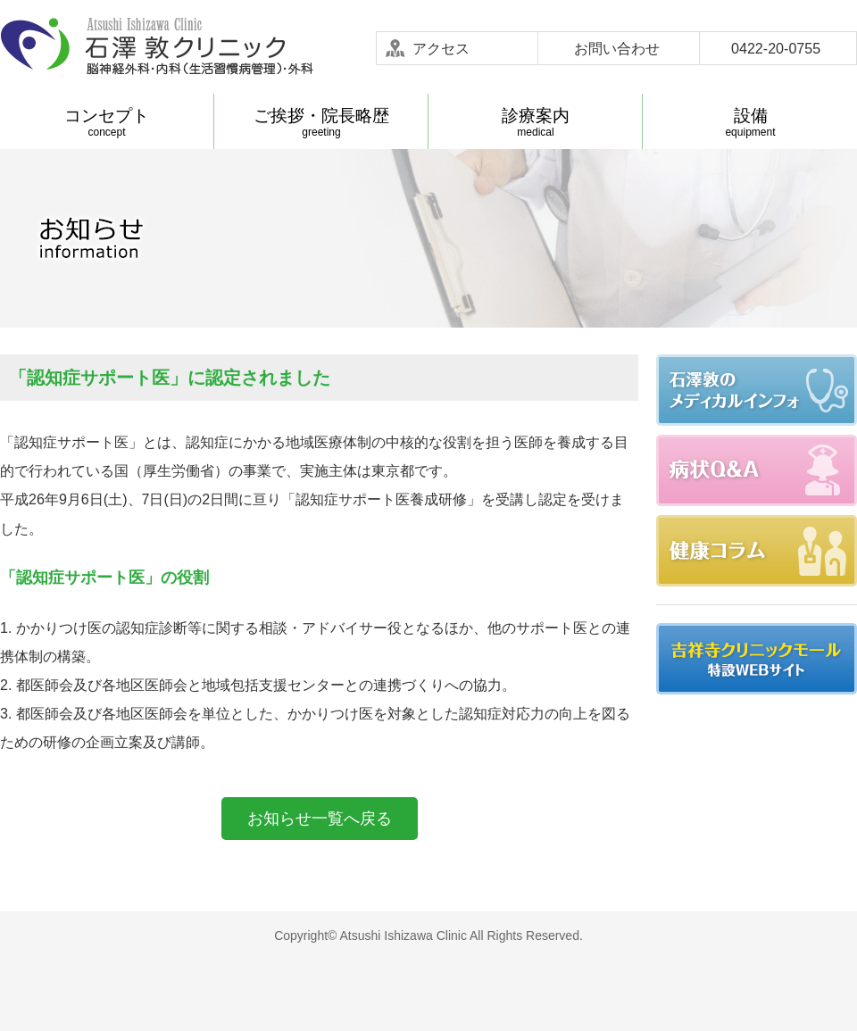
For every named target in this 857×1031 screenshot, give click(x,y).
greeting (321, 122)
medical (535, 122)
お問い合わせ (617, 48)
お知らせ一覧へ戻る (319, 818)
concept (106, 122)
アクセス (441, 48)
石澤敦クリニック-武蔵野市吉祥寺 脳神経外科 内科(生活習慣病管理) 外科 (156, 47)
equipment (750, 122)
